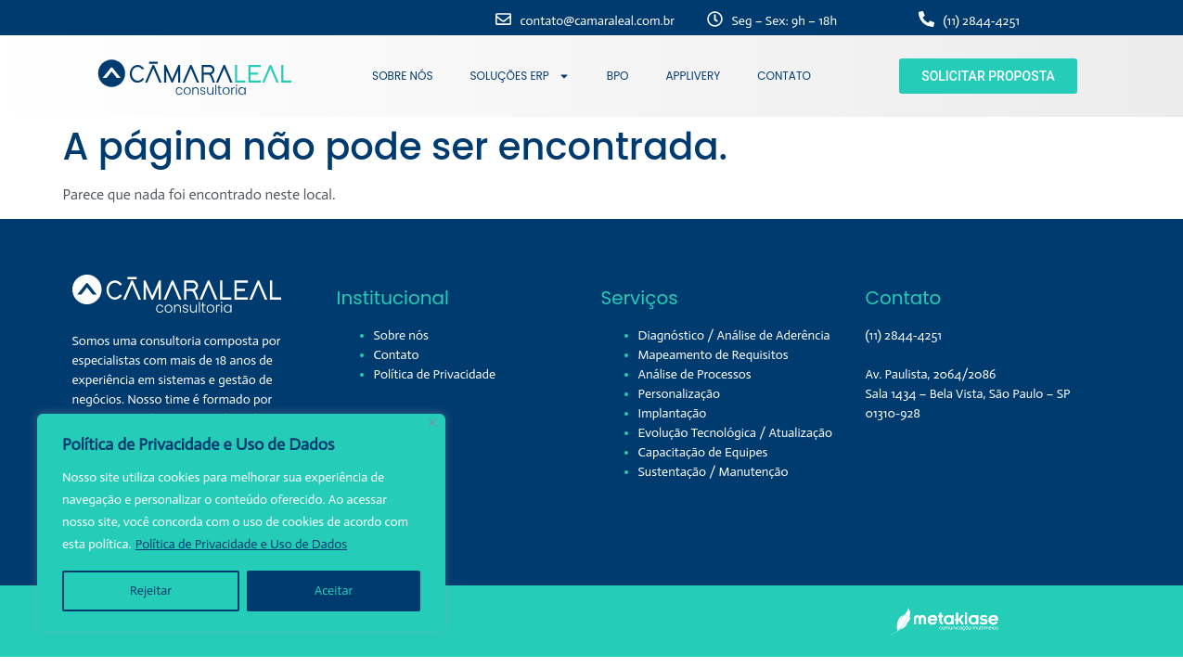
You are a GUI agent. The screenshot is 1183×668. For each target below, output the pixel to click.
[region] (241, 522)
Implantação (672, 413)
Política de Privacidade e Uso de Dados (241, 544)
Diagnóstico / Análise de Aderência (734, 335)
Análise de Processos (695, 374)
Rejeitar (151, 590)
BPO (618, 76)
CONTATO (784, 76)
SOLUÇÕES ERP (520, 76)
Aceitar (334, 590)
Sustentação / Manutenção (713, 472)
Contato (396, 355)
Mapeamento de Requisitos (713, 355)
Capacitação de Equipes (703, 452)
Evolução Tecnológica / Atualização (735, 433)
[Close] (433, 422)
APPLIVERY (693, 76)
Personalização (679, 394)
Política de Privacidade (435, 374)
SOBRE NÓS (402, 76)
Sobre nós (401, 335)
